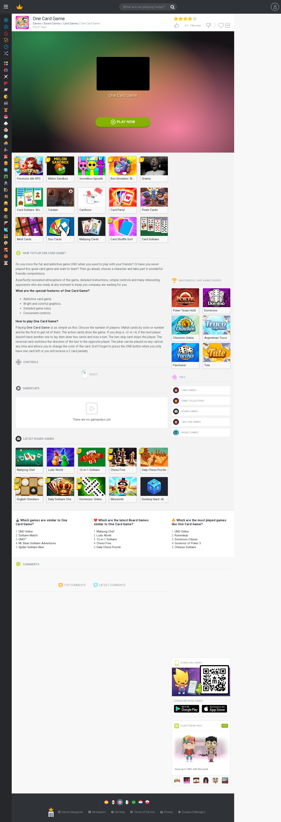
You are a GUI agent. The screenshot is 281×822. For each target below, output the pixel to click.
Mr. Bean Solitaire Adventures (37, 543)
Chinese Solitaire (185, 547)
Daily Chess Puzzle (109, 547)
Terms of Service (142, 811)
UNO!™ (23, 539)
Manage (199, 811)
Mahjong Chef (106, 531)
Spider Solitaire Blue (31, 547)
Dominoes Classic (186, 539)
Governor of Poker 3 (188, 543)
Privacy (166, 811)
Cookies (185, 811)
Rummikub (181, 535)
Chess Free (104, 543)
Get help (118, 811)
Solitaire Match (28, 535)
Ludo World (104, 535)
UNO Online (26, 531)
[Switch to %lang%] (84, 801)
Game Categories (70, 811)
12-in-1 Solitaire (107, 539)
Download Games (188, 662)
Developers (97, 811)
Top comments (72, 585)
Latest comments (109, 585)
